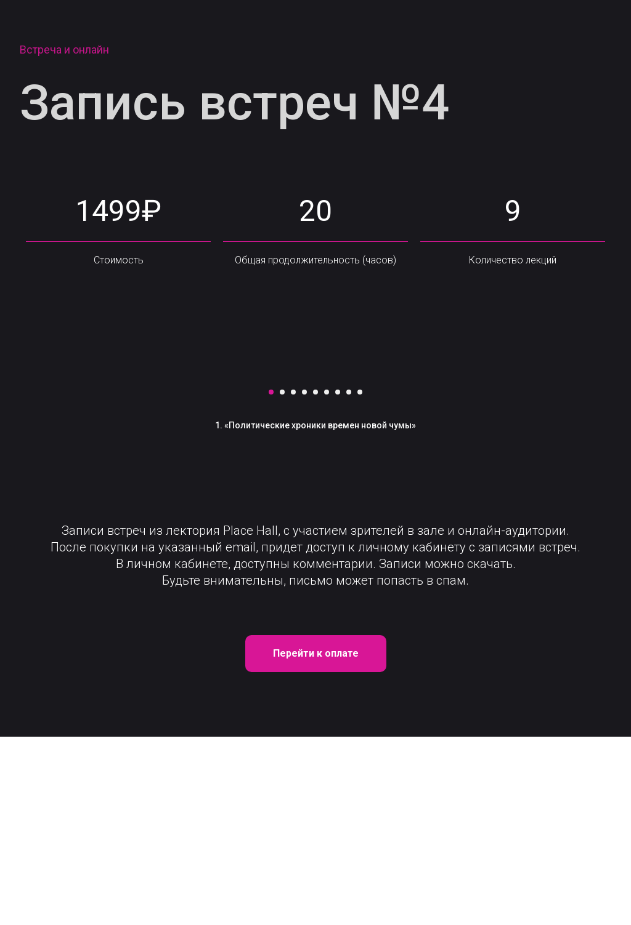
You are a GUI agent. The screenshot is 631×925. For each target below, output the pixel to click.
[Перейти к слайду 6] (326, 580)
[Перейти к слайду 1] (271, 580)
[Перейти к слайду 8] (348, 580)
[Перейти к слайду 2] (282, 580)
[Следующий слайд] (556, 468)
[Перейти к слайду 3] (293, 580)
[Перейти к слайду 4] (304, 580)
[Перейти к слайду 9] (359, 580)
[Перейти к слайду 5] (315, 580)
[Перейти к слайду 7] (337, 580)
